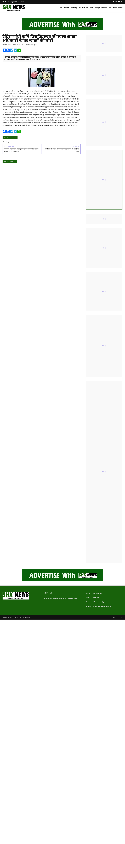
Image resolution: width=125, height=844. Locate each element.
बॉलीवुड (97, 8)
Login (114, 617)
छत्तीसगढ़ (74, 8)
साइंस (115, 8)
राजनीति (104, 8)
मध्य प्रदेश (82, 8)
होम (61, 8)
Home (22, 2)
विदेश (91, 8)
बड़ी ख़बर (66, 8)
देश (87, 8)
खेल (110, 8)
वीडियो (120, 8)
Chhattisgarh (32, 44)
